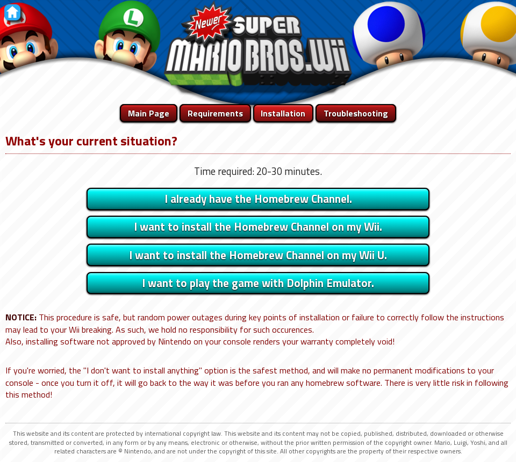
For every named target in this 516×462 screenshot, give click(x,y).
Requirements (215, 113)
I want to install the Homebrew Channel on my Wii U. (258, 254)
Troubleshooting (356, 113)
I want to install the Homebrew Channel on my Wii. (258, 226)
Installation (283, 113)
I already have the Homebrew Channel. (258, 198)
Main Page (148, 113)
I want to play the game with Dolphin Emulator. (258, 282)
